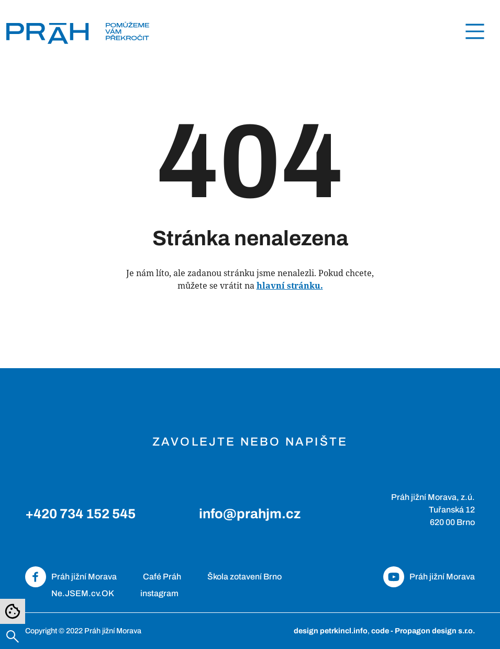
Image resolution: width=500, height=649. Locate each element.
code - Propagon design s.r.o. (423, 631)
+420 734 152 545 (80, 514)
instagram (159, 593)
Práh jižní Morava (84, 576)
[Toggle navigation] (475, 31)
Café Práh (162, 576)
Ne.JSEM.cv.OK (82, 593)
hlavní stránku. (290, 285)
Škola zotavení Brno (244, 576)
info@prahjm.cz (250, 514)
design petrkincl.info (331, 631)
